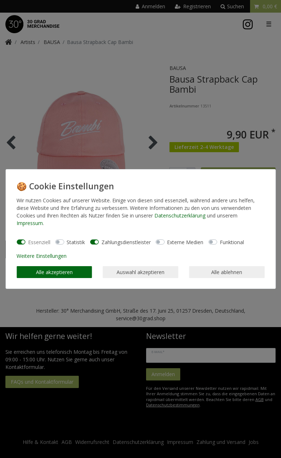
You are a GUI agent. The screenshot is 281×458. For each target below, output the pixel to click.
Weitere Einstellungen (42, 255)
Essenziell (39, 242)
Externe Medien (185, 242)
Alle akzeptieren (54, 272)
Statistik (76, 242)
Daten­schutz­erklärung (179, 215)
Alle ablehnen (226, 272)
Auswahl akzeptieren (140, 272)
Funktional (232, 242)
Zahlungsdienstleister (126, 242)
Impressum (30, 223)
